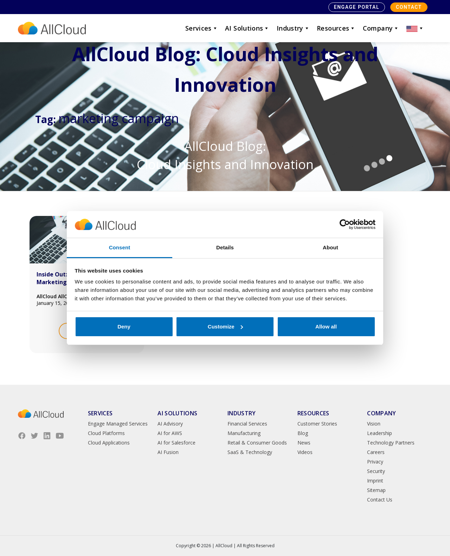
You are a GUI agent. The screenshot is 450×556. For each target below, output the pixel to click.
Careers (376, 452)
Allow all (326, 327)
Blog (302, 433)
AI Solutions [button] (247, 28)
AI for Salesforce (176, 442)
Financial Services (247, 423)
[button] (415, 28)
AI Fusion (168, 452)
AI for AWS (170, 433)
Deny (123, 327)
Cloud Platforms (106, 433)
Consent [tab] (119, 247)
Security (376, 471)
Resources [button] (336, 28)
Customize (225, 327)
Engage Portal (356, 7)
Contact (409, 7)
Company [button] (381, 28)
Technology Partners (390, 442)
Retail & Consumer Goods (257, 442)
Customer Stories (317, 423)
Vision (373, 423)
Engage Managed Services (118, 423)
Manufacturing (244, 433)
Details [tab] (225, 247)
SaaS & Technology (249, 452)
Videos (305, 452)
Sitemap (376, 490)
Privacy (375, 461)
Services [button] (201, 28)
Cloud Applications (109, 442)
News (303, 442)
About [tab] (330, 247)
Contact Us (379, 499)
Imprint (375, 480)
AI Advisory (170, 423)
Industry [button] (293, 28)
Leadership (379, 433)
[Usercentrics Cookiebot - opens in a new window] (344, 224)
